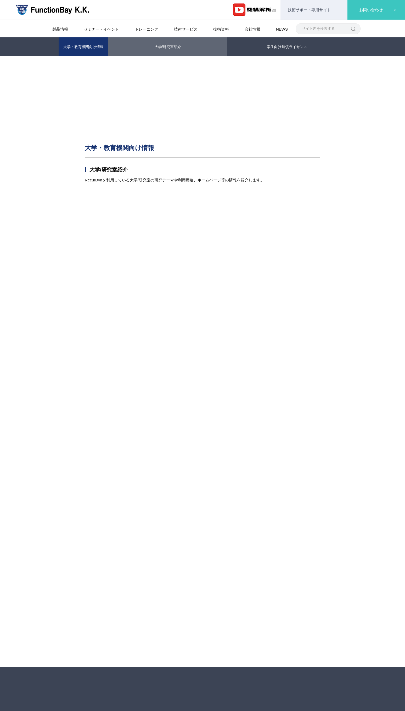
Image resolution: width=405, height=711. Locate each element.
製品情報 (82, 63)
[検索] (353, 28)
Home (63, 63)
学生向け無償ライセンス (287, 47)
